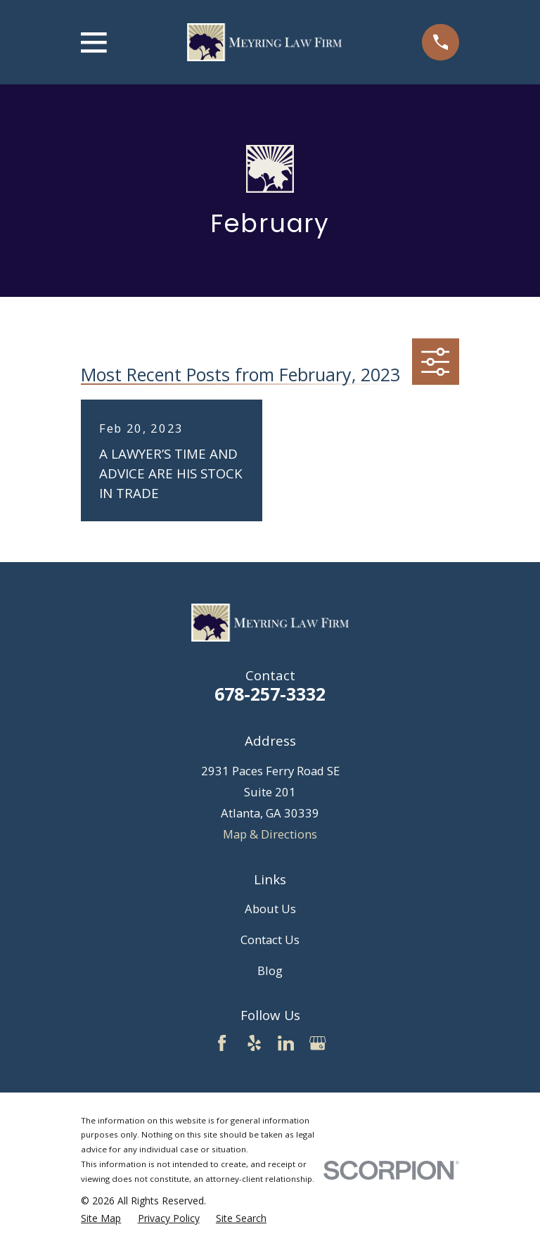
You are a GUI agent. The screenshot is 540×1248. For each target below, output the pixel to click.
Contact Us (270, 939)
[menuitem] (101, 1218)
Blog (270, 970)
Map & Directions (270, 834)
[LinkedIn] (286, 1043)
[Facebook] (222, 1043)
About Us (270, 908)
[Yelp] (254, 1043)
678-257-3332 (270, 694)
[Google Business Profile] (317, 1043)
